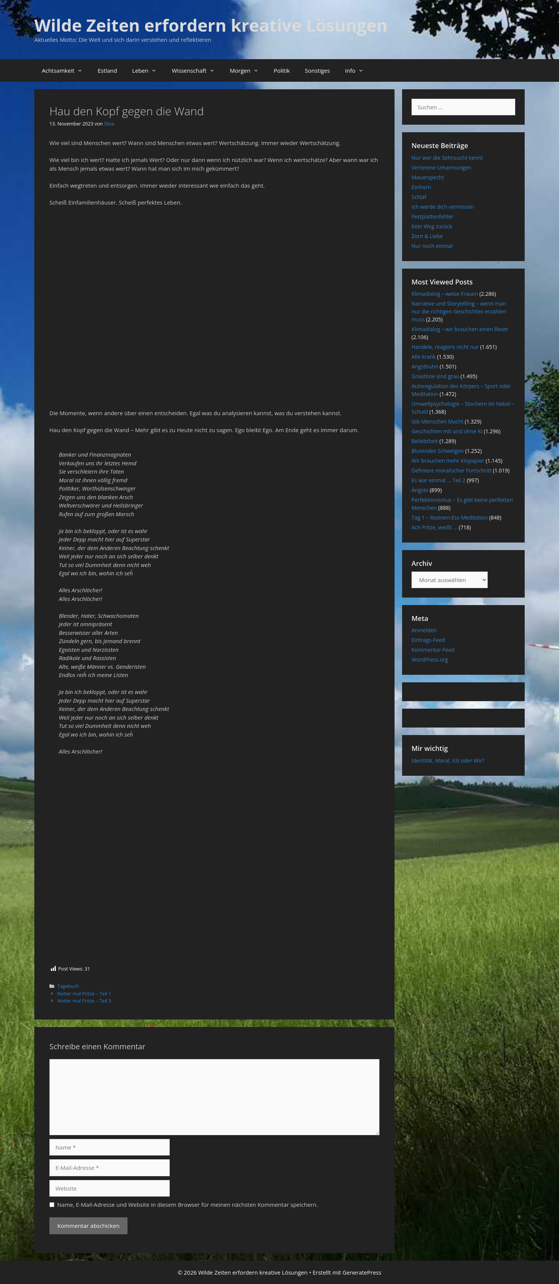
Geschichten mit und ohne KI (447, 431)
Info (358, 70)
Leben (148, 70)
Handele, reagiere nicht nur (445, 346)
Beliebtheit (425, 441)
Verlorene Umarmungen (441, 167)
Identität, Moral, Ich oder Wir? (448, 760)
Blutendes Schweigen (438, 450)
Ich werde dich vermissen (443, 206)
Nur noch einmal (432, 245)
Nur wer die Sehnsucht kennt (447, 157)
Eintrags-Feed (428, 640)
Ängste (420, 490)
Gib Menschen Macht (438, 421)
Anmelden (424, 630)
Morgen (248, 70)
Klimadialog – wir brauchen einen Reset (460, 329)
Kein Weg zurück (432, 226)
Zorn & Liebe (427, 236)
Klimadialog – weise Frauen (445, 293)
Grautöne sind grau (435, 376)
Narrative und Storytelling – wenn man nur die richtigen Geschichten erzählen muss (459, 311)
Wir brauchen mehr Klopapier (448, 460)
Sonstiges (317, 70)
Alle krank (424, 356)
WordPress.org (430, 659)
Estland (107, 70)
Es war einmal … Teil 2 (438, 480)
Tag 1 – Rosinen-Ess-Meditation (450, 517)
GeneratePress (361, 1272)
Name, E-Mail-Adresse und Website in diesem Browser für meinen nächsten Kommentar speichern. (187, 1204)
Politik (282, 70)
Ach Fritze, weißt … (434, 527)
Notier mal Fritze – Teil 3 (84, 1000)
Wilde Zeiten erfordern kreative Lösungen (211, 25)
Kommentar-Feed (433, 649)
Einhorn (421, 187)
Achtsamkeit (66, 70)
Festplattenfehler (432, 216)
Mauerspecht (428, 177)
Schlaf (419, 196)
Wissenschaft (197, 70)
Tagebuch (68, 986)
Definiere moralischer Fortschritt (451, 470)
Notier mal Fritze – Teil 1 (84, 993)
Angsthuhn (425, 366)
